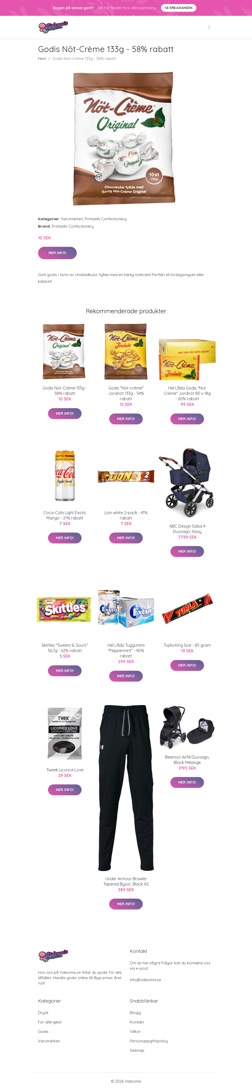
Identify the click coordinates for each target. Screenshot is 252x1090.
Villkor (135, 1031)
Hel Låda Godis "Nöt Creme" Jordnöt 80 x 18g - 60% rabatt (187, 393)
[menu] (209, 27)
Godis (43, 1031)
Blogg (135, 1012)
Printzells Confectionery (106, 218)
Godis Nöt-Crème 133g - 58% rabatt (65, 390)
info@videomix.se (145, 979)
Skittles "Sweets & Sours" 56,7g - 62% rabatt (65, 648)
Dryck (43, 1012)
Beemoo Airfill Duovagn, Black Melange (187, 760)
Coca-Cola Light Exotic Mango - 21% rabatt (64, 515)
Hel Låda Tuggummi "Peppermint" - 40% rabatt (126, 650)
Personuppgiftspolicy (149, 1041)
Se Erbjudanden (178, 8)
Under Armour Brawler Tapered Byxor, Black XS (126, 881)
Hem (42, 58)
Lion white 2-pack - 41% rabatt (126, 515)
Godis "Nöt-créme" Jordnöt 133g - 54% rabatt (126, 393)
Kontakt (137, 1022)
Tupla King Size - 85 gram (187, 645)
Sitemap (137, 1050)
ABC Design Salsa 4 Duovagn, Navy (187, 529)
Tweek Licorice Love (64, 769)
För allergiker (50, 1022)
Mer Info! (57, 253)
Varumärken (72, 218)
